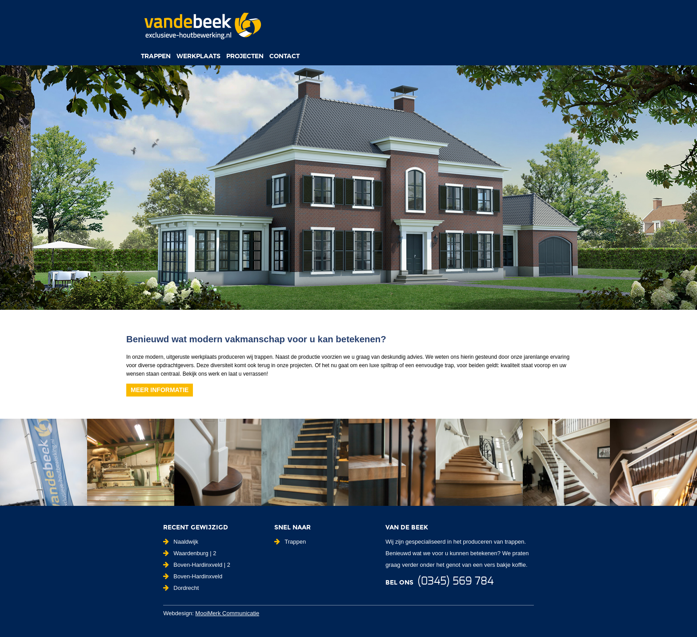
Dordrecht (181, 588)
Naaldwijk (180, 541)
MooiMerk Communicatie (227, 613)
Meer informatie (159, 389)
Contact (284, 56)
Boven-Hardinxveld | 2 (196, 564)
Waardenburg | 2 (189, 553)
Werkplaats (198, 56)
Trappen (156, 56)
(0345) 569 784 (455, 581)
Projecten (245, 56)
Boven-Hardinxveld (192, 576)
